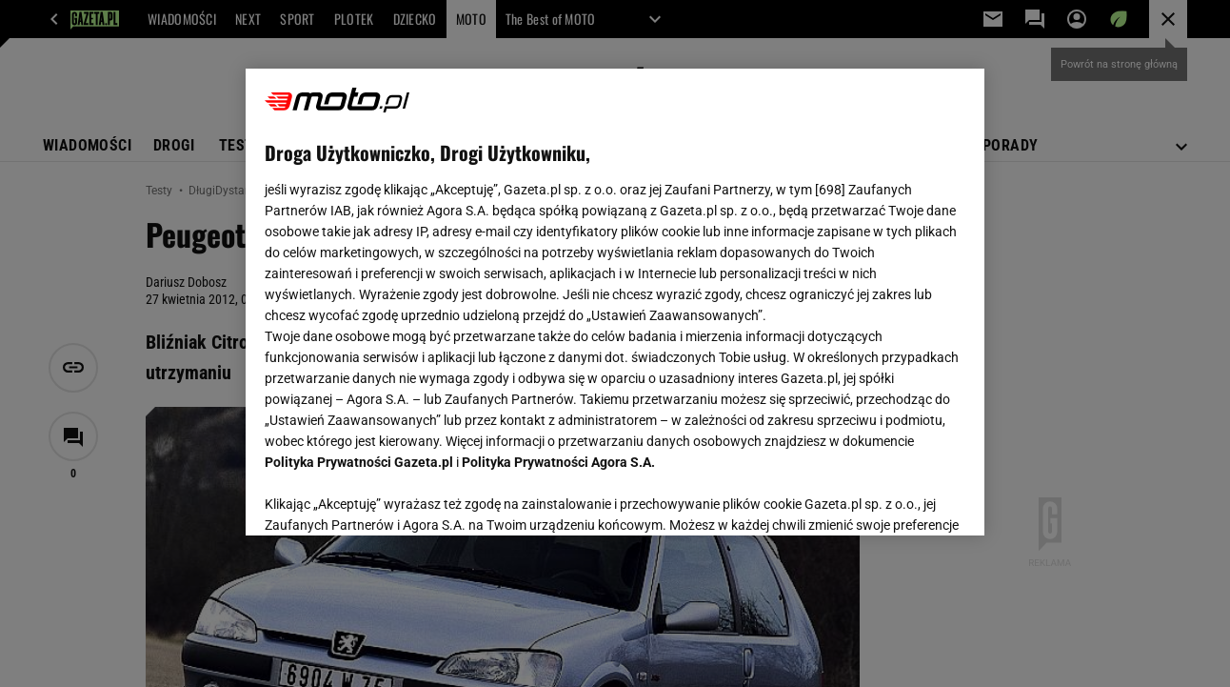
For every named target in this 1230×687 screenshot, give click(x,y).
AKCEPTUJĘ (900, 498)
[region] (614, 302)
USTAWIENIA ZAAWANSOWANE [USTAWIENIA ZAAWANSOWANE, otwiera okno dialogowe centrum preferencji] (390, 497)
